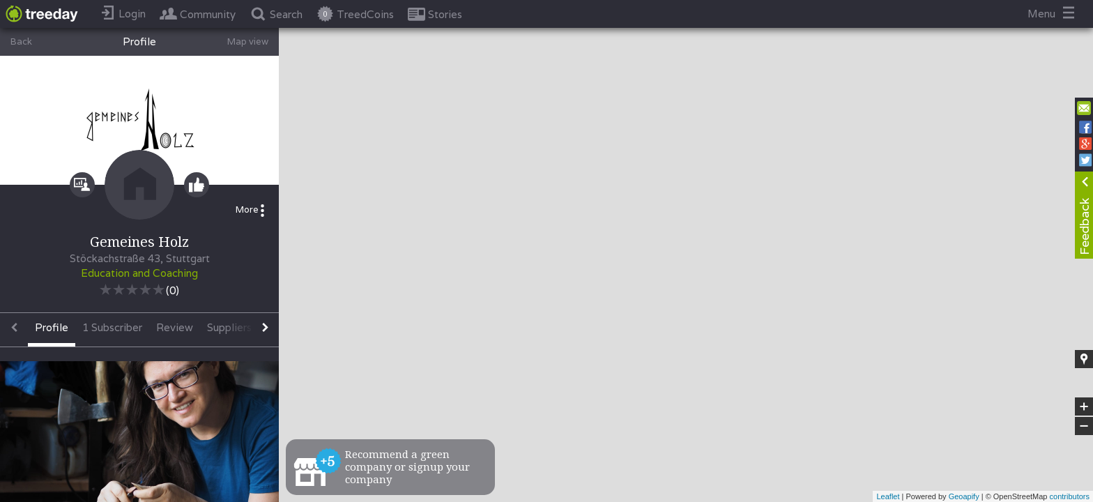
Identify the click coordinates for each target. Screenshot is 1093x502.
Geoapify (964, 496)
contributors (1070, 496)
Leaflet (887, 496)
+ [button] (1084, 406)
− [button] (1084, 426)
